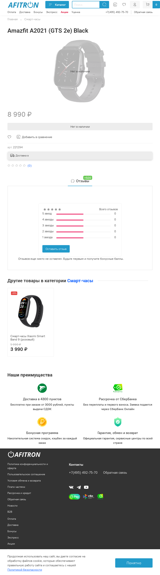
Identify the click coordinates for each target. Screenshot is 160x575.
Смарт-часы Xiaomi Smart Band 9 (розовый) (27, 337)
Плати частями (16, 487)
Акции (11, 543)
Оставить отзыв (56, 249)
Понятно (134, 563)
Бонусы (38, 12)
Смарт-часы (32, 19)
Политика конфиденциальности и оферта (27, 466)
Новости (12, 505)
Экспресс (51, 12)
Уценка (76, 12)
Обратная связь (143, 12)
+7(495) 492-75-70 (117, 12)
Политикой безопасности (24, 569)
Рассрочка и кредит (19, 493)
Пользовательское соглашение (26, 474)
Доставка (24, 12)
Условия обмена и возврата (24, 480)
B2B (9, 511)
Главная (12, 19)
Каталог (57, 4)
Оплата (11, 12)
